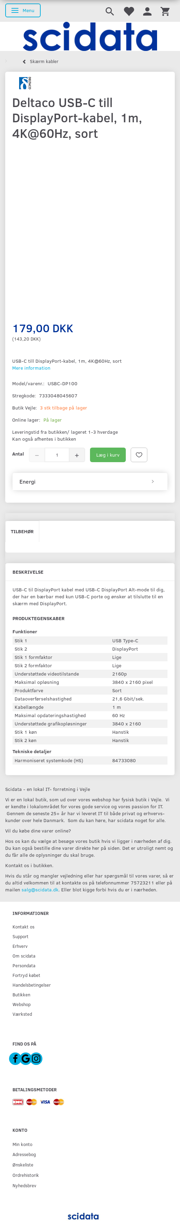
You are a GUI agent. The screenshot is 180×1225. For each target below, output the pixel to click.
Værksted (22, 1014)
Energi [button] (27, 481)
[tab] (90, 481)
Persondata (24, 965)
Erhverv (20, 946)
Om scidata (24, 956)
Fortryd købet (26, 975)
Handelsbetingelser (32, 985)
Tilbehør (22, 531)
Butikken (21, 994)
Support (20, 936)
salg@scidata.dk (40, 889)
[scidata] (90, 36)
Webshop (22, 1004)
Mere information (31, 367)
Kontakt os (23, 926)
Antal (18, 453)
